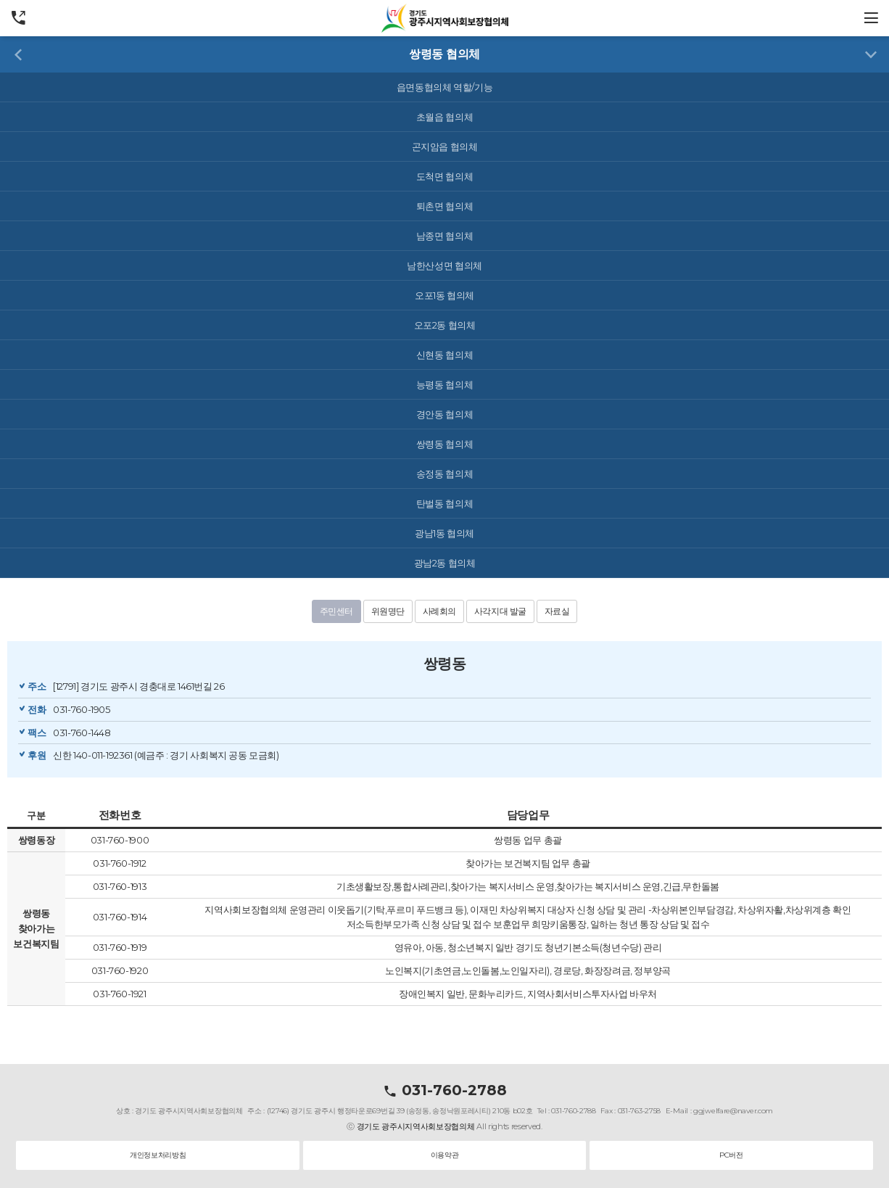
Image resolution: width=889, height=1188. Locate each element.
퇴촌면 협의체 (444, 206)
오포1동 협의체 (444, 295)
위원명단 (388, 611)
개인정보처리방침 (158, 1155)
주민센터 (336, 611)
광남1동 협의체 (444, 533)
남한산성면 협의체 (444, 265)
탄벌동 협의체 (444, 503)
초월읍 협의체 (444, 117)
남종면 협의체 (444, 236)
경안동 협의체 (444, 414)
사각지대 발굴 (500, 611)
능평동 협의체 (444, 384)
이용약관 (444, 1155)
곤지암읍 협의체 (445, 146)
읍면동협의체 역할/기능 (444, 87)
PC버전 (731, 1155)
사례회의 (439, 611)
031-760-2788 (445, 1090)
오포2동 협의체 (445, 325)
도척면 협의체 (444, 176)
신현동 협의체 (444, 354)
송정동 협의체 (444, 473)
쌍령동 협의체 (444, 444)
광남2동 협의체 (445, 563)
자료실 (557, 611)
